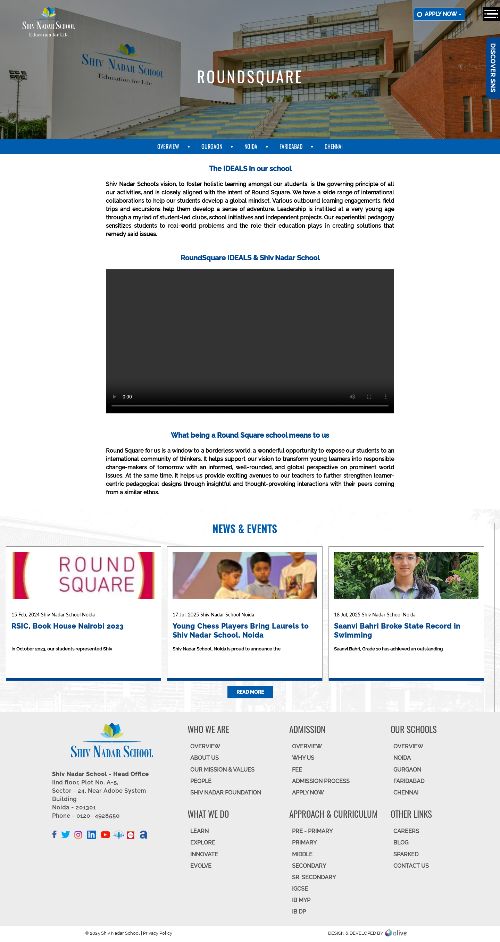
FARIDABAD (408, 781)
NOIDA (402, 758)
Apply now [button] (443, 14)
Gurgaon (211, 146)
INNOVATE (204, 854)
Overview (168, 146)
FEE (297, 769)
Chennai (334, 146)
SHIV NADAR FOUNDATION (225, 792)
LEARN (199, 831)
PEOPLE (200, 781)
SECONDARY (309, 866)
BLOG (400, 842)
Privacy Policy (157, 933)
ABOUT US (204, 758)
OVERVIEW (205, 746)
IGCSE (300, 888)
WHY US (303, 758)
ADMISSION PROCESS (321, 781)
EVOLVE (200, 866)
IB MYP (301, 900)
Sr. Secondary (314, 877)
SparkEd (405, 854)
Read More (250, 692)
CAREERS (406, 831)
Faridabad (291, 146)
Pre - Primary (312, 831)
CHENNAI (405, 792)
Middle (302, 854)
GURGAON (407, 769)
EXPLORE (202, 842)
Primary (304, 842)
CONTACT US (411, 866)
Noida (250, 146)
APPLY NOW (308, 792)
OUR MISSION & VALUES (222, 769)
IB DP (299, 911)
